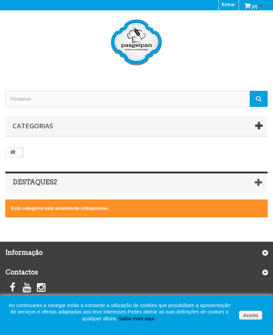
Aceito (250, 315)
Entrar (228, 4)
